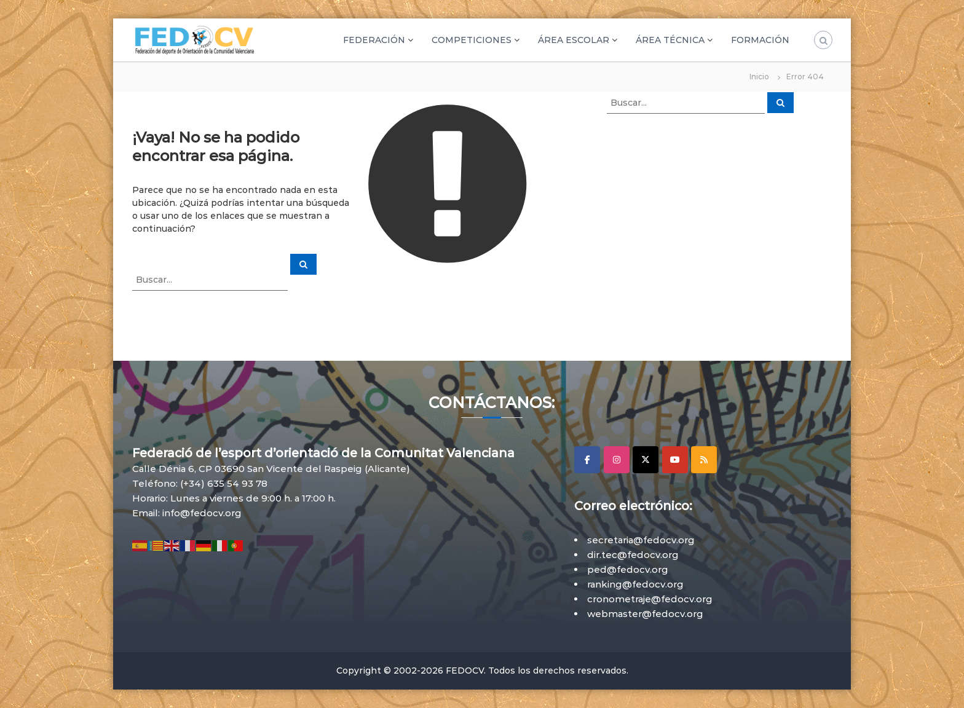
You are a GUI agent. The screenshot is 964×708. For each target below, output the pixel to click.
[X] (645, 459)
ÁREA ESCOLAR (573, 39)
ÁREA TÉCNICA (670, 39)
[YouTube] (675, 459)
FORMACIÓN (760, 39)
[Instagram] (617, 459)
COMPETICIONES (472, 39)
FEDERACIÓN (374, 39)
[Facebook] (587, 459)
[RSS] (704, 459)
